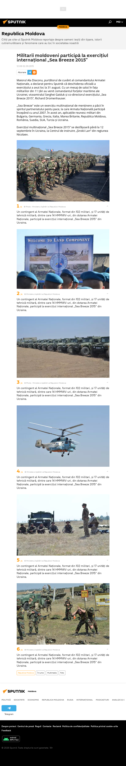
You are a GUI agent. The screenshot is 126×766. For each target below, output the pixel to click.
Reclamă (57, 726)
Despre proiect (9, 726)
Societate (19, 699)
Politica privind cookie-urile (104, 726)
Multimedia (52, 673)
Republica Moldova (26, 673)
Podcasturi (102, 699)
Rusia (70, 699)
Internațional (84, 699)
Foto (62, 673)
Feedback (6, 730)
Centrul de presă (25, 726)
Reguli (38, 726)
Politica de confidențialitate (76, 726)
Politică (6, 699)
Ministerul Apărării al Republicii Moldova (49, 383)
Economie (33, 699)
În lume (40, 673)
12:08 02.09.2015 (25, 66)
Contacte (47, 726)
